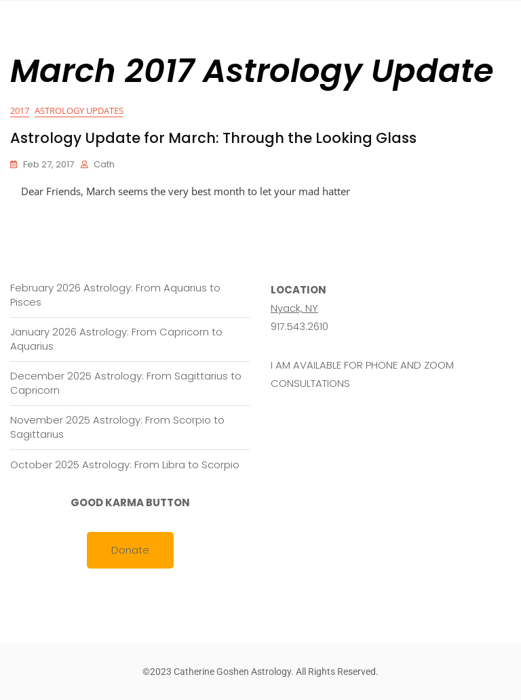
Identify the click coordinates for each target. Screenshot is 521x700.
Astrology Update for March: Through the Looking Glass (213, 138)
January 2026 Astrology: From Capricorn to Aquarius (116, 339)
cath (104, 164)
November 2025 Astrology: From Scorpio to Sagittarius (117, 427)
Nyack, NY (294, 308)
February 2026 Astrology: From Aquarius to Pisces (115, 295)
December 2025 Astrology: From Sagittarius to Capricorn (126, 383)
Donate (130, 550)
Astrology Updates (79, 110)
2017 (19, 110)
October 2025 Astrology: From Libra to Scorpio (124, 464)
